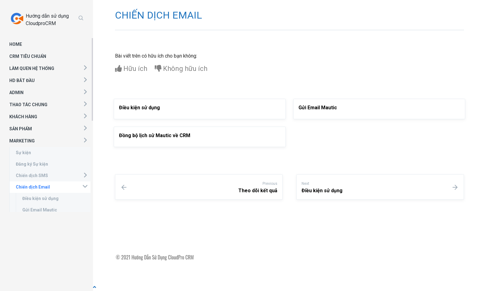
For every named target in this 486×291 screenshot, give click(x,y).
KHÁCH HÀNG (23, 116)
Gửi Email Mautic (39, 209)
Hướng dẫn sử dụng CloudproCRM (47, 19)
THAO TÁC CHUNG (28, 104)
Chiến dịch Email (33, 187)
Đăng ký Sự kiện (32, 164)
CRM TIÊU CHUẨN (27, 56)
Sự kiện (23, 152)
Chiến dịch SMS (32, 175)
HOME (15, 44)
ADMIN (16, 92)
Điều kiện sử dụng (40, 198)
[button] (85, 67)
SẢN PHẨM (20, 128)
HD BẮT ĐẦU (22, 80)
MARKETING (22, 140)
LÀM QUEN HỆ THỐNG (31, 68)
